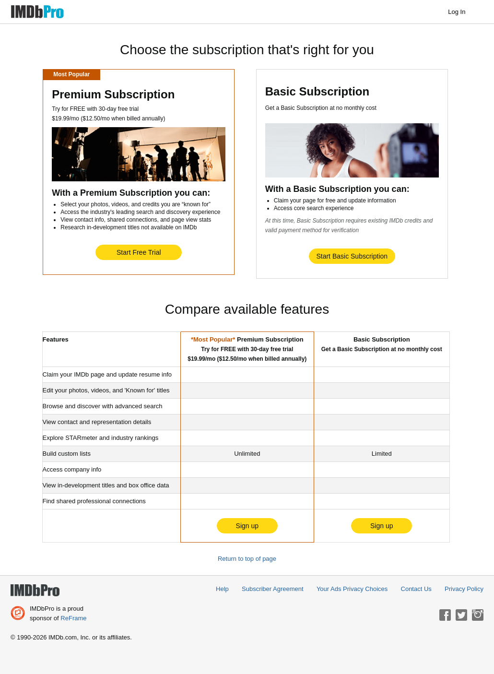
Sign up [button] (247, 526)
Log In (461, 12)
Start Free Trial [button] (139, 252)
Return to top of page (247, 558)
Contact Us (416, 588)
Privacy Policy (464, 588)
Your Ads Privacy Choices (352, 588)
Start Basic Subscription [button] (352, 256)
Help (222, 588)
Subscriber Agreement (273, 588)
